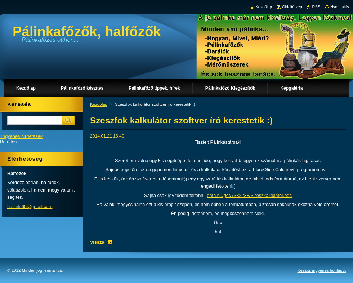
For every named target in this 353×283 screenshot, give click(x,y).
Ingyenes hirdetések (22, 136)
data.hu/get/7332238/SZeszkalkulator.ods (249, 195)
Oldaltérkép (292, 7)
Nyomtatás (339, 7)
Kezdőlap (98, 104)
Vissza (97, 242)
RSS (316, 7)
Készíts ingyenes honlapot (322, 270)
